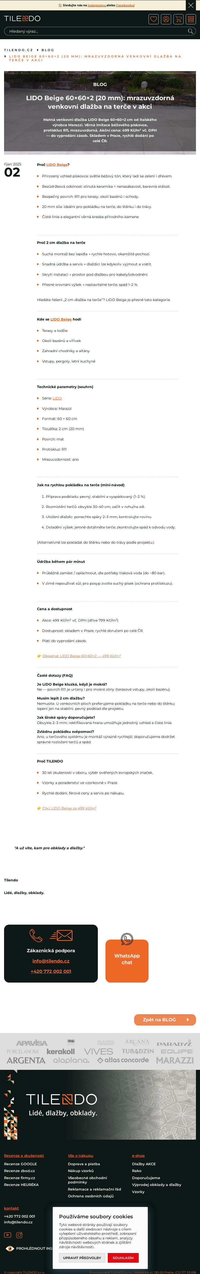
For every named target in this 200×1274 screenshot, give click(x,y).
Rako (136, 1171)
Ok (191, 5)
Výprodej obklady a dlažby (156, 1184)
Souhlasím (123, 1258)
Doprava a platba (84, 1164)
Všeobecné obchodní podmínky (87, 1180)
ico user (166, 19)
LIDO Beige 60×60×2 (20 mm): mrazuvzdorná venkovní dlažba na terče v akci (95, 58)
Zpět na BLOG (159, 1020)
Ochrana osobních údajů (91, 1196)
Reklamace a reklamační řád (94, 1189)
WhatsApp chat (127, 959)
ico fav (153, 19)
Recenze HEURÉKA (21, 1184)
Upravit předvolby (82, 1258)
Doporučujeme (146, 1178)
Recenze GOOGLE (20, 1164)
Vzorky (138, 1192)
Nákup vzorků (81, 1171)
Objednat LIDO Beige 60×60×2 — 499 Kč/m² (81, 656)
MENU (191, 19)
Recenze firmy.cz (19, 1178)
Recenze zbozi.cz (19, 1171)
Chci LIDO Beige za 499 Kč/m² (69, 808)
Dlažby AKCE (144, 1164)
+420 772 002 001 (51, 971)
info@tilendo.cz (50, 961)
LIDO (57, 398)
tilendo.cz (18, 50)
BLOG (48, 50)
